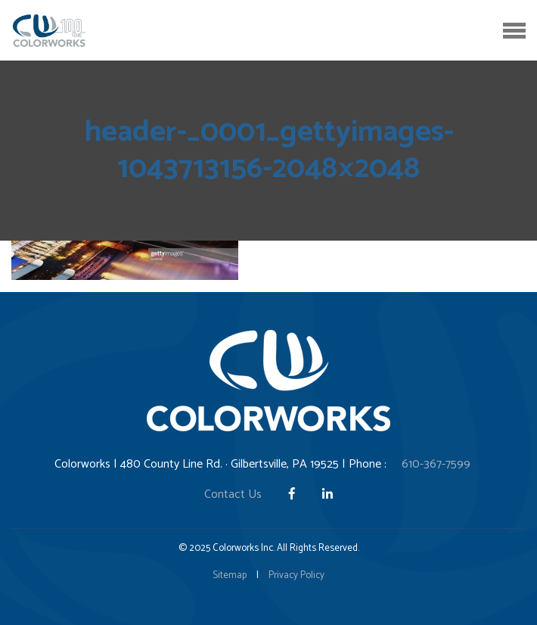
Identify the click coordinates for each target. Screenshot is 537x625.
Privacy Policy (296, 575)
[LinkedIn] (327, 494)
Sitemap (230, 575)
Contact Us (233, 494)
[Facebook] (293, 494)
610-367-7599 (436, 464)
